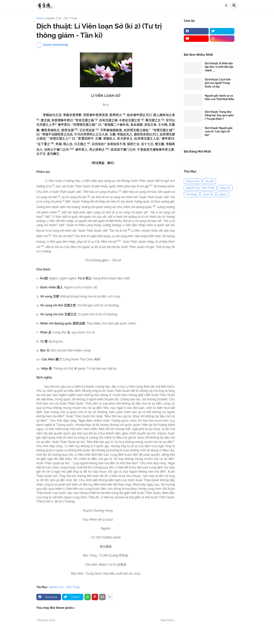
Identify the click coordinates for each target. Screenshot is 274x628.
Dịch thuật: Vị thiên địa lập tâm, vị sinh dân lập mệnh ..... (219, 67)
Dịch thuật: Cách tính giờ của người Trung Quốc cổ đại (218, 83)
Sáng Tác (225, 187)
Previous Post (46, 620)
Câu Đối (209, 181)
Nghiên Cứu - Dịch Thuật (61, 18)
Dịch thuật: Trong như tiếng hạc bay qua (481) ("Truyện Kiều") (219, 115)
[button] (226, 5)
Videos (223, 194)
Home (40, 18)
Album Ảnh (192, 181)
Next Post (167, 620)
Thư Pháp (191, 194)
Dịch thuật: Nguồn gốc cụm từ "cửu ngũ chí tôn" (219, 131)
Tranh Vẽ (208, 194)
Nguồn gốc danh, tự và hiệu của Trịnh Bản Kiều (219, 97)
